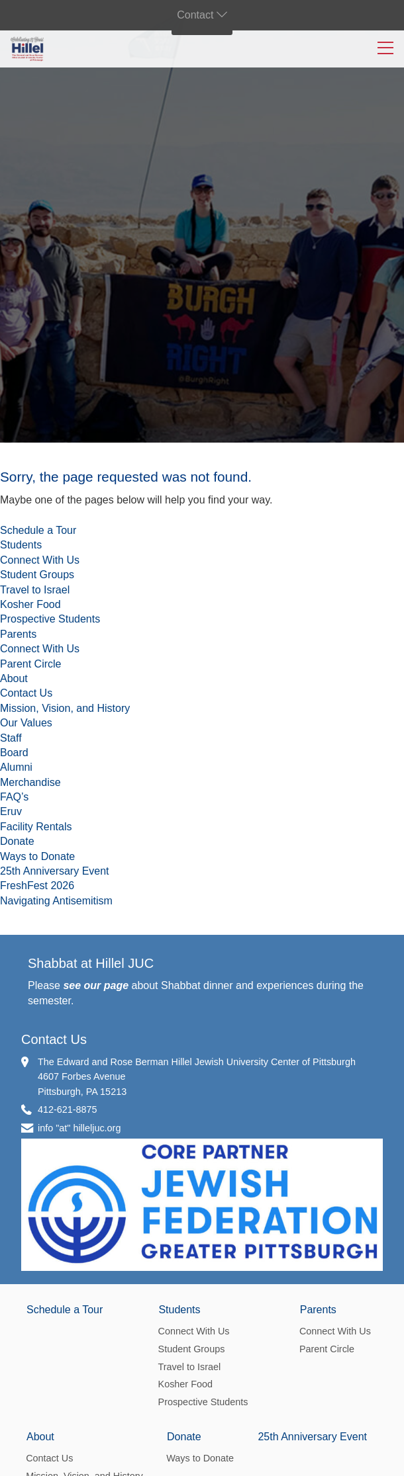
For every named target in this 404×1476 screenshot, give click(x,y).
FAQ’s (14, 797)
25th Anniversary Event (54, 871)
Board (14, 752)
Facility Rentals (36, 826)
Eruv (11, 811)
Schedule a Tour (38, 530)
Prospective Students (50, 619)
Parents (18, 634)
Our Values (26, 722)
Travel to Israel (35, 589)
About (14, 678)
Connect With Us (39, 560)
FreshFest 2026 (37, 885)
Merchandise (30, 782)
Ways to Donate (37, 856)
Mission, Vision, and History (65, 708)
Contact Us (26, 693)
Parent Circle (30, 664)
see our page (95, 985)
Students (21, 544)
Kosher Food (30, 604)
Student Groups (37, 574)
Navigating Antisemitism (56, 900)
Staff (11, 738)
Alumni (16, 767)
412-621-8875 (67, 1109)
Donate (17, 841)
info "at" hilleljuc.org (79, 1128)
